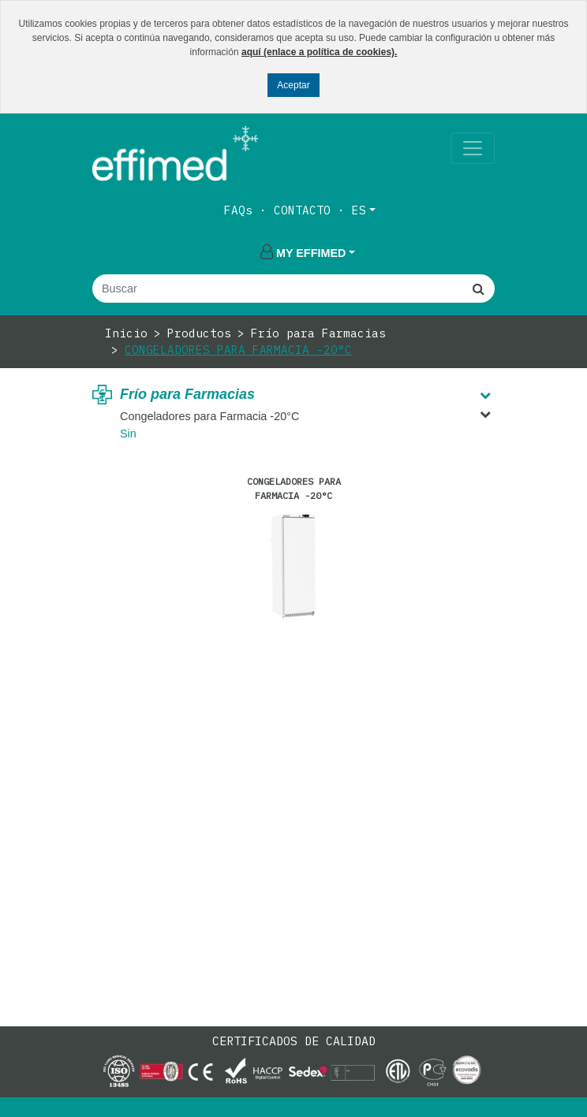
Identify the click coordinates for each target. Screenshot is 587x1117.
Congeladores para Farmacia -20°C (238, 349)
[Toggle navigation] (473, 148)
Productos (199, 333)
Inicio (126, 333)
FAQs (238, 210)
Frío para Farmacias (318, 333)
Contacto (302, 210)
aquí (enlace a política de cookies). (319, 52)
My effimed (303, 253)
